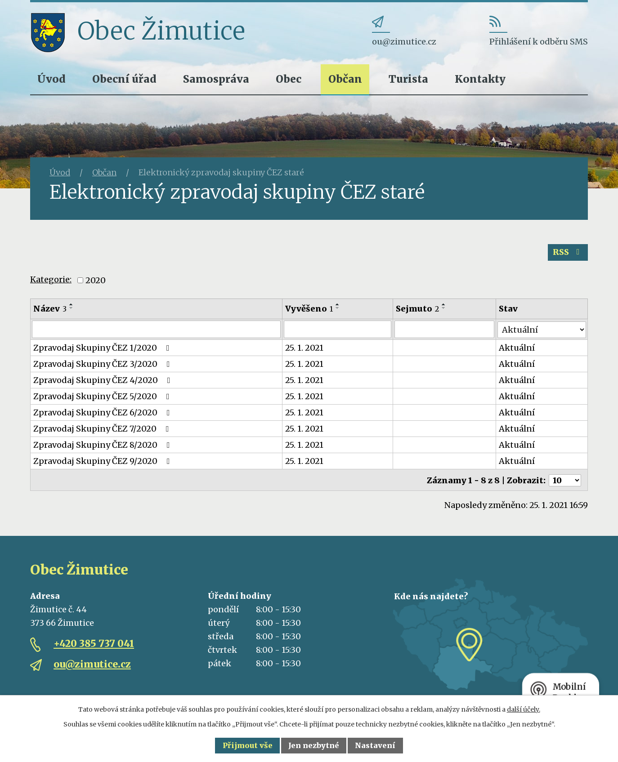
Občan (345, 78)
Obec (288, 78)
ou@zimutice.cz (92, 664)
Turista (408, 78)
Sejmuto (417, 308)
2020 (95, 280)
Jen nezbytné (313, 745)
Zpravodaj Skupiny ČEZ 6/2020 (103, 412)
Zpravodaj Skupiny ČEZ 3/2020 (103, 364)
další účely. (523, 709)
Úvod (51, 78)
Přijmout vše (248, 745)
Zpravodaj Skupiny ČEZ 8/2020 (103, 445)
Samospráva (216, 78)
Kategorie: (51, 280)
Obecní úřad (124, 78)
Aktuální (517, 348)
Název (50, 308)
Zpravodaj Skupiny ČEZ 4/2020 (103, 380)
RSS (568, 252)
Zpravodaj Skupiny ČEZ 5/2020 (103, 396)
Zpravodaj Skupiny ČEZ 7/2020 (103, 428)
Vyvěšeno (309, 308)
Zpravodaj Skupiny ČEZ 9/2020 (103, 461)
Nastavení (375, 745)
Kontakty (480, 78)
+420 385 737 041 (94, 643)
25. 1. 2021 (305, 348)
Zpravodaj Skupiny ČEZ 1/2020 (103, 348)
